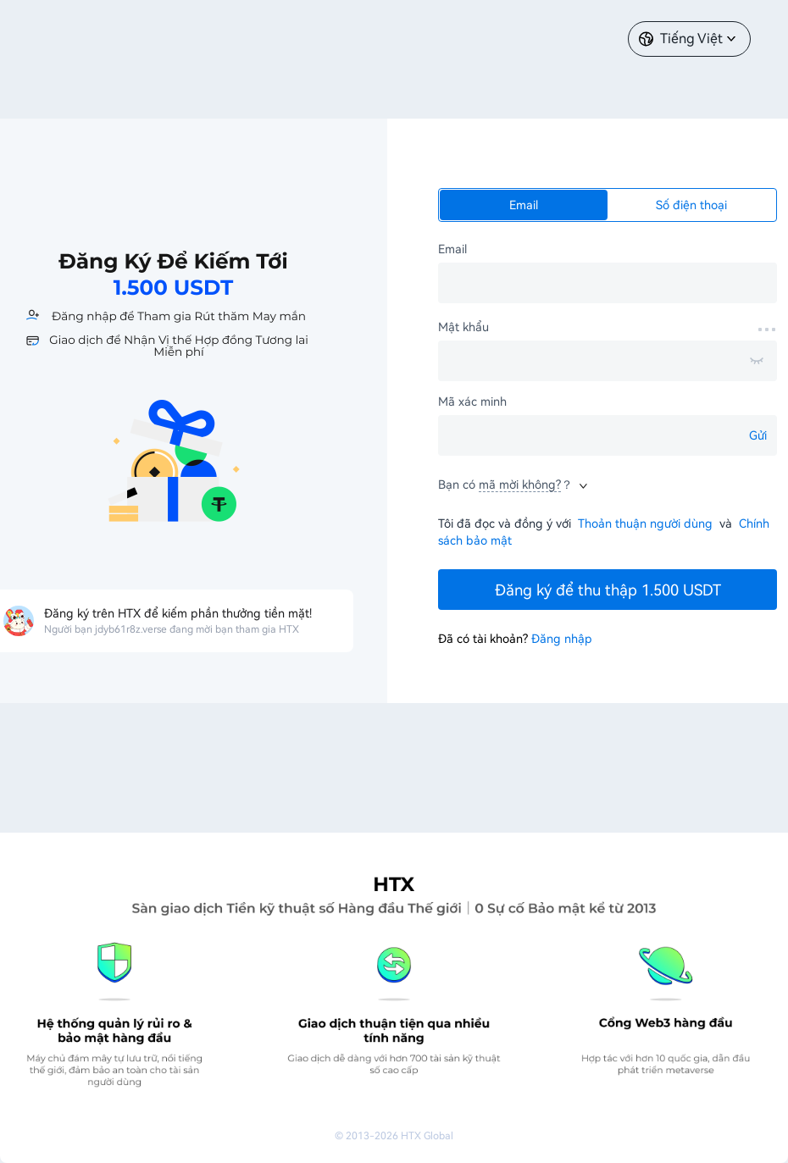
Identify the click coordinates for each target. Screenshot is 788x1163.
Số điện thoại (691, 205)
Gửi (758, 435)
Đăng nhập (561, 638)
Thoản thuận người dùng (645, 523)
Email (523, 205)
